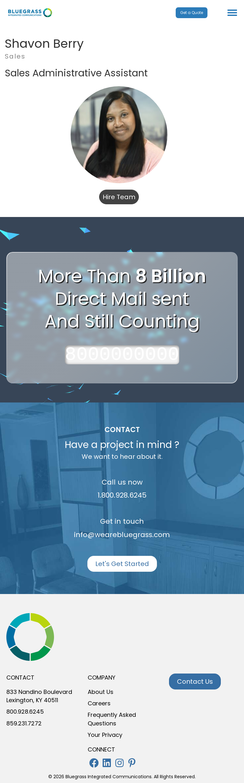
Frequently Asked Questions (112, 719)
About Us (100, 692)
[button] (94, 763)
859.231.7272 (24, 723)
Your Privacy (105, 735)
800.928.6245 (25, 712)
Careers (99, 703)
